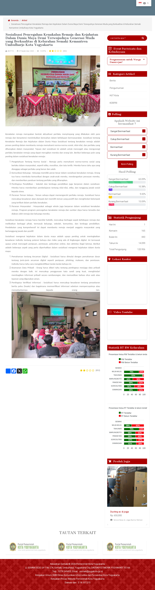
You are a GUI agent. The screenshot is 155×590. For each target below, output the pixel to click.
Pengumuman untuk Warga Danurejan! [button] (127, 61)
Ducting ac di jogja (119, 511)
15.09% (142, 201)
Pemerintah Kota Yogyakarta (90, 564)
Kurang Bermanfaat (120, 155)
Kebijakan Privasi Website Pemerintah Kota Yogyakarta (77, 579)
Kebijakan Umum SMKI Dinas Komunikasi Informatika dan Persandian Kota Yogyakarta (77, 575)
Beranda (13, 20)
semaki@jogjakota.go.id (91, 571)
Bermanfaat (116, 147)
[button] (110, 495)
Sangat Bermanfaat (120, 131)
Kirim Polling (127, 164)
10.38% (142, 186)
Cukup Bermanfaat (119, 139)
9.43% (143, 194)
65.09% (142, 179)
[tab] (127, 61)
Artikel (24, 20)
